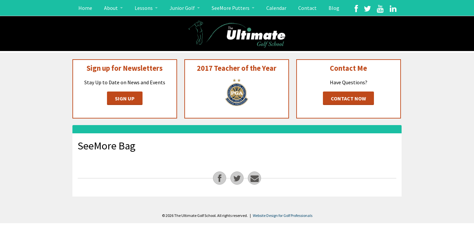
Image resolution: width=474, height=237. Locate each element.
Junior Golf (183, 8)
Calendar (276, 8)
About (111, 8)
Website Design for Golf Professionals (282, 215)
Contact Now (348, 98)
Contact (307, 8)
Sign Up (125, 98)
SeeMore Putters (231, 8)
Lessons (144, 8)
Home (85, 8)
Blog (334, 8)
